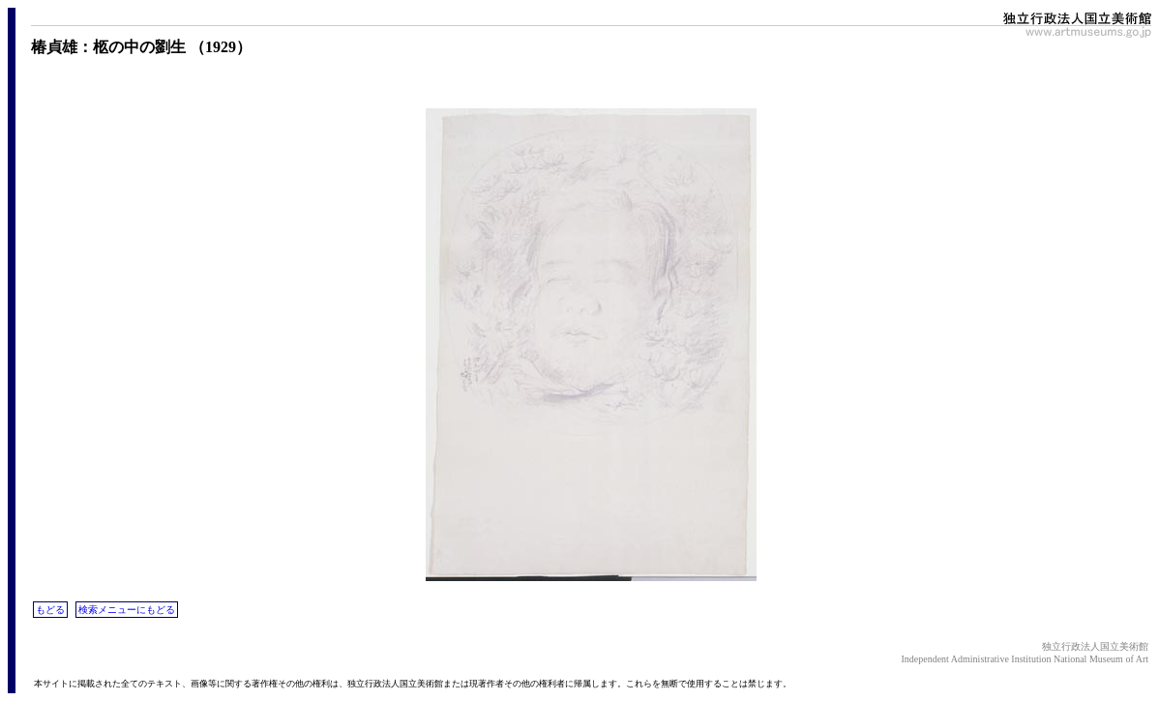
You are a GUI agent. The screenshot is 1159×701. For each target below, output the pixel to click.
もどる (50, 609)
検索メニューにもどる (126, 609)
